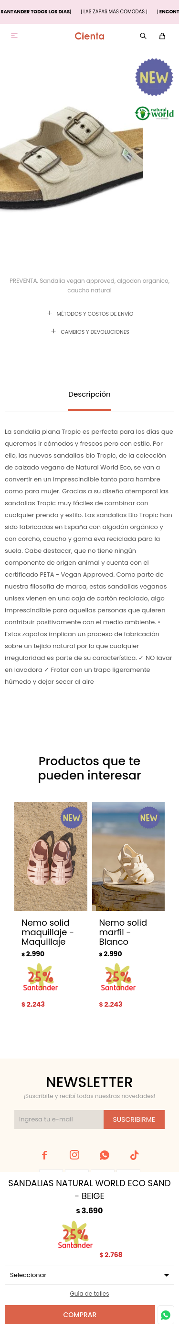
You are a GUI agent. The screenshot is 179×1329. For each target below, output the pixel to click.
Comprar (80, 1314)
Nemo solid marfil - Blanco (123, 932)
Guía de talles (89, 1293)
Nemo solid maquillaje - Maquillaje (47, 932)
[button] (147, 915)
